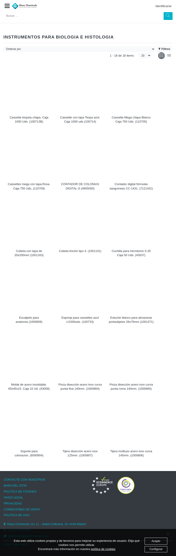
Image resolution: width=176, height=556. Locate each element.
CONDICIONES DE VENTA (22, 509)
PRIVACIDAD (13, 503)
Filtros (164, 49)
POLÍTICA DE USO (16, 515)
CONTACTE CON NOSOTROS (24, 479)
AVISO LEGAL (13, 497)
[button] (7, 6)
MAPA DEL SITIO (15, 485)
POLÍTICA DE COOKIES (20, 491)
